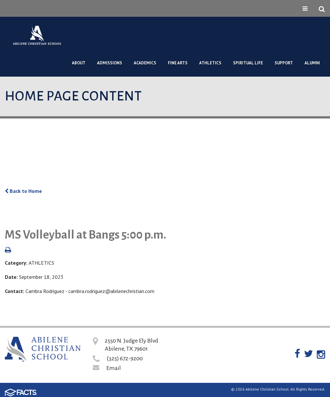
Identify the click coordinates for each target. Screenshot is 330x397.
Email (113, 368)
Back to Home (23, 191)
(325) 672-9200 (125, 358)
